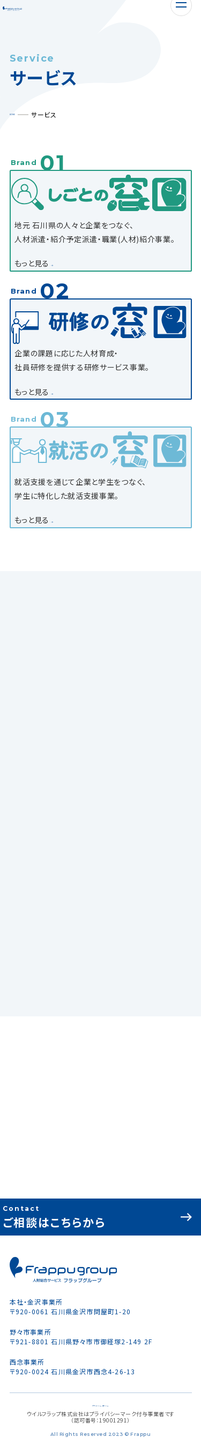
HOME (19, 114)
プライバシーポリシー (100, 1404)
